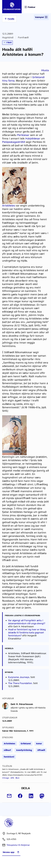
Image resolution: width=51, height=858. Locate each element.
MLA (17, 778)
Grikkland (26, 743)
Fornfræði (23, 37)
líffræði (41, 750)
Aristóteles (8, 205)
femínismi (9, 756)
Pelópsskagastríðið (13, 142)
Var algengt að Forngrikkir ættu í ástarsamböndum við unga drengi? (26, 622)
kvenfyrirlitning (24, 750)
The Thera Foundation (20, 683)
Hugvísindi (7, 37)
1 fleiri (7, 42)
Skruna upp (11, 852)
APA (12, 778)
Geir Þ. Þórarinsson (22, 704)
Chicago (5, 778)
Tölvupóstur (18, 845)
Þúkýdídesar (32, 138)
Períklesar (23, 135)
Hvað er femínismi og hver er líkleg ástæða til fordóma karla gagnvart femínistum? (27, 632)
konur (39, 743)
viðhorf (7, 750)
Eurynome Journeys (18, 677)
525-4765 (11, 839)
